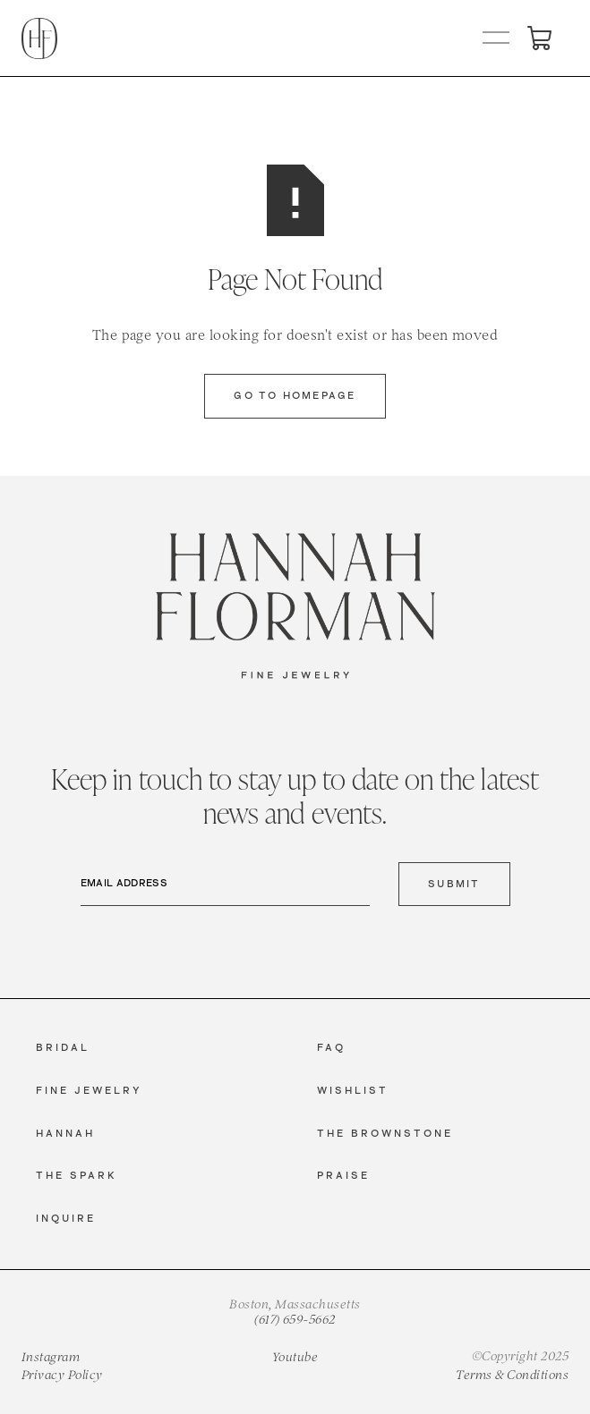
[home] (39, 38)
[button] (497, 38)
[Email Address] (226, 884)
